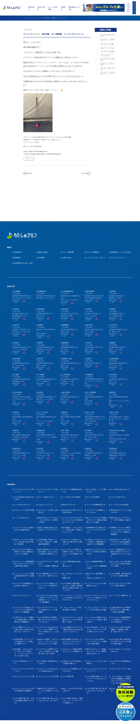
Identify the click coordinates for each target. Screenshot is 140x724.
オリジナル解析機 (52, 8)
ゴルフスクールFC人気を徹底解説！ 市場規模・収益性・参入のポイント (120, 594)
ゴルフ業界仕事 (67, 641)
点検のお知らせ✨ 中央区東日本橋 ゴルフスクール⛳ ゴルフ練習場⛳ (107, 89)
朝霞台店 (114, 413)
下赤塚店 (41, 339)
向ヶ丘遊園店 (91, 357)
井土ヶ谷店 (90, 377)
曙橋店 (113, 307)
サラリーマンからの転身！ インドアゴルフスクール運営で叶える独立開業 (97, 606)
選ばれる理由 (41, 8)
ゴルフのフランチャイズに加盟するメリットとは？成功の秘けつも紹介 (72, 584)
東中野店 (17, 323)
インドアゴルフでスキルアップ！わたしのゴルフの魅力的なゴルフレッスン (72, 485)
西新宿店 (65, 307)
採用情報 (17, 222)
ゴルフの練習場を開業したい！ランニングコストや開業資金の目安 (97, 529)
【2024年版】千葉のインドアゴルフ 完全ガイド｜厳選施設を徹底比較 (47, 507)
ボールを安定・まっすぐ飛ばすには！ (97, 455)
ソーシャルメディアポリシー (97, 222)
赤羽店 (89, 274)
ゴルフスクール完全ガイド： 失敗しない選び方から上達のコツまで (72, 507)
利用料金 (63, 8)
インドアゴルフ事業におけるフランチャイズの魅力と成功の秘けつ (97, 584)
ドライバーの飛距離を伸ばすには (72, 455)
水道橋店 (17, 256)
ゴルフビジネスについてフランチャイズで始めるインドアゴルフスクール (97, 562)
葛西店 (40, 290)
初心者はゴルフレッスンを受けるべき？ (121, 476)
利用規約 (94, 720)
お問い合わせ (67, 222)
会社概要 (41, 222)
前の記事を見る (34, 175)
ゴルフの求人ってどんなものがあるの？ (121, 615)
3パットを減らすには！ (46, 462)
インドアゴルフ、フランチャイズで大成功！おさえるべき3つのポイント (72, 562)
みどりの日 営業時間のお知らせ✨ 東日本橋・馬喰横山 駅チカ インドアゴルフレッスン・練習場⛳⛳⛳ (107, 100)
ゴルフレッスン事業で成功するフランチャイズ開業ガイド (72, 615)
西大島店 (90, 290)
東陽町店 (65, 290)
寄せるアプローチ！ (69, 469)
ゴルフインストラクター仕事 (24, 641)
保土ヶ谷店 (115, 377)
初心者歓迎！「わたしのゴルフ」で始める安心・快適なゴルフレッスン (72, 494)
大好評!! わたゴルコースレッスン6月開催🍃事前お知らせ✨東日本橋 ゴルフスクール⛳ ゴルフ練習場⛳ (107, 132)
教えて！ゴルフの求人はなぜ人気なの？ (72, 654)
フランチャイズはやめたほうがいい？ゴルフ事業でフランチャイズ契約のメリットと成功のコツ (48, 595)
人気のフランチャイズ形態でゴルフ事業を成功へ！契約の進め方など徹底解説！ (24, 584)
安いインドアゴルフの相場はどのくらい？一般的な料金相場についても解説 (97, 485)
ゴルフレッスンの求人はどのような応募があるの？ (48, 635)
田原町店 (41, 274)
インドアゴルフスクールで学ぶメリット (24, 455)
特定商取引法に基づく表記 (23, 228)
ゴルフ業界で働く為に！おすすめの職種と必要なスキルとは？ (24, 665)
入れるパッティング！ (46, 469)
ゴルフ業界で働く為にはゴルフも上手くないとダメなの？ (48, 664)
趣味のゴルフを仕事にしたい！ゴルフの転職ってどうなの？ (48, 655)
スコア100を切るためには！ (121, 454)
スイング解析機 (67, 217)
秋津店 (40, 357)
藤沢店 (16, 395)
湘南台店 (41, 395)
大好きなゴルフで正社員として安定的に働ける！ (72, 627)
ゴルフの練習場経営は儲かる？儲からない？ (71, 528)
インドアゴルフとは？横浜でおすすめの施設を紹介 (24, 493)
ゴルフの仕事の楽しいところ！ (23, 627)
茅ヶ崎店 (65, 395)
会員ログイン (134, 7)
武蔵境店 (90, 339)
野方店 (40, 323)
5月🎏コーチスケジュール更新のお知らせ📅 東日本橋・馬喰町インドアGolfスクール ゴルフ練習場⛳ (107, 122)
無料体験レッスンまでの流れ (121, 217)
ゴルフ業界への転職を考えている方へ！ (48, 627)
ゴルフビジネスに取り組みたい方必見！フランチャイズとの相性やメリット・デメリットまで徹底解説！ (48, 563)
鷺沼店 (113, 357)
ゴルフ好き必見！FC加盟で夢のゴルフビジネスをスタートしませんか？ (48, 584)
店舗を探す (31, 8)
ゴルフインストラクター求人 (121, 633)
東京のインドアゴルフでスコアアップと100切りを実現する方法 (97, 516)
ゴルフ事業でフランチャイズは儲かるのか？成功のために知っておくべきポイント (24, 594)
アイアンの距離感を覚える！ (97, 469)
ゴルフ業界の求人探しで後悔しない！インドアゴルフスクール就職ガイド (72, 665)
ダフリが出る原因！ (94, 462)
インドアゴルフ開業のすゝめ (121, 560)
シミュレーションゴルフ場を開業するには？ (97, 549)
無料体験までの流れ (74, 8)
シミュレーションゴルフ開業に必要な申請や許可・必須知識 (24, 540)
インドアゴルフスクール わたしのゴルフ (32, 17)
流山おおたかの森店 (118, 395)
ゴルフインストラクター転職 (48, 641)
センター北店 (43, 377)
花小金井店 (18, 357)
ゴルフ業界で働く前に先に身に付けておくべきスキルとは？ (97, 655)
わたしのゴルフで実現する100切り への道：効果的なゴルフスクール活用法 (24, 516)
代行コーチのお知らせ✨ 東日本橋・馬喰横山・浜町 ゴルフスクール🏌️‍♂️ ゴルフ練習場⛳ (107, 59)
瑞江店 (16, 290)
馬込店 (16, 307)
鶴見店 (64, 377)
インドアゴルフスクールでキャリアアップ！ (97, 635)
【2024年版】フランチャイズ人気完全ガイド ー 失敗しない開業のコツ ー (24, 606)
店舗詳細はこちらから (34, 160)
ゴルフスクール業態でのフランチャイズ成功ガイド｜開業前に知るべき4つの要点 (48, 616)
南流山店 (17, 413)
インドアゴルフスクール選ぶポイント (48, 455)
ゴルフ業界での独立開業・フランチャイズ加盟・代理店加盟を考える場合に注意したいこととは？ (72, 551)
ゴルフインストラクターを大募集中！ (97, 627)
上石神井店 (66, 339)
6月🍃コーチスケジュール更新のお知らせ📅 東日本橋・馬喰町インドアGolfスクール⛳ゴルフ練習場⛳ (107, 38)
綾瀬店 (113, 274)
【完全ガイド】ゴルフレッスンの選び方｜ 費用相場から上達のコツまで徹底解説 (97, 507)
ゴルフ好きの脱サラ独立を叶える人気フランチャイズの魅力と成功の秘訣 (121, 606)
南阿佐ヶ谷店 (67, 323)
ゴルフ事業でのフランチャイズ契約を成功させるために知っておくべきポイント (72, 594)
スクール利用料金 (93, 217)
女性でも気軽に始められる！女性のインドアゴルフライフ (48, 493)
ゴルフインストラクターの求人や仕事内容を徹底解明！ (24, 654)
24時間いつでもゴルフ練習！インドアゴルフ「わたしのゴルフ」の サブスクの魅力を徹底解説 (121, 495)
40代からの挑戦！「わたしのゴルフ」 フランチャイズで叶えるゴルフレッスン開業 (48, 606)
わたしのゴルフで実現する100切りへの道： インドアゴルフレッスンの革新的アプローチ (72, 517)
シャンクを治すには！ (22, 482)
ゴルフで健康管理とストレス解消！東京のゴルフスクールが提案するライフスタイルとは (121, 517)
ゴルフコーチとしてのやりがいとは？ (24, 635)
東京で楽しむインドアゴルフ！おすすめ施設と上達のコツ (121, 485)
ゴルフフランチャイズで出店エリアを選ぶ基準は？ (121, 549)
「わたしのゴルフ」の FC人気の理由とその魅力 (72, 573)
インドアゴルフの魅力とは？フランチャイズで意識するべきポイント (48, 550)
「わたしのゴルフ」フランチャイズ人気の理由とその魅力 (97, 573)
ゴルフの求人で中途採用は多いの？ (121, 627)
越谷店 (89, 413)
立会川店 (114, 290)
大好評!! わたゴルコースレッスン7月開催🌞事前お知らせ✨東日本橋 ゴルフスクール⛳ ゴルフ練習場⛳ (107, 48)
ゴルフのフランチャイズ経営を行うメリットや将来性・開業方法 (48, 528)
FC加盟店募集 (128, 8)
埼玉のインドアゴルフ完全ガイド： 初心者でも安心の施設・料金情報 (24, 507)
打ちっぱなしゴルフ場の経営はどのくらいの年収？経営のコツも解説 (121, 528)
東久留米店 (66, 357)
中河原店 (114, 339)
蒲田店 (40, 307)
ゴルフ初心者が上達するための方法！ (24, 463)
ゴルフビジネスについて (22, 560)
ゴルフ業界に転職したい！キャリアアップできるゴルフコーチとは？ (97, 643)
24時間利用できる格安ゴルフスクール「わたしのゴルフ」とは (97, 494)
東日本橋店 (90, 256)
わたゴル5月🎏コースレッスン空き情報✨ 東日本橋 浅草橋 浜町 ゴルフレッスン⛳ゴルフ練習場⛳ (107, 111)
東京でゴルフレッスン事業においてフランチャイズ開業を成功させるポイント (97, 616)
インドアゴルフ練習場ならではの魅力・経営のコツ (24, 549)
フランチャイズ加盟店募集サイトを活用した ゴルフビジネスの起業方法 (121, 584)
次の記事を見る (79, 175)
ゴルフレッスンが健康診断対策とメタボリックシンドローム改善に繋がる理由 (24, 528)
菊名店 (16, 377)
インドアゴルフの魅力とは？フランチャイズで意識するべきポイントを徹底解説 (24, 574)
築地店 (113, 256)
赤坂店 (16, 274)
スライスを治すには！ (118, 462)
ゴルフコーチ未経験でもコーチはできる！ (72, 635)
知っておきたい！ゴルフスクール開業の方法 (72, 540)
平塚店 (89, 395)
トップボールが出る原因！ (71, 462)
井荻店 (89, 323)
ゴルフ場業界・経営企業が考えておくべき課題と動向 (121, 539)
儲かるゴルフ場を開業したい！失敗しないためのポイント (96, 540)
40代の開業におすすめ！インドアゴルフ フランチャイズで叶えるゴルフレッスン (72, 606)
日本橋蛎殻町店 (67, 256)
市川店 (40, 413)
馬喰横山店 (42, 256)
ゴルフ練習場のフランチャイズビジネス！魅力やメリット (48, 539)
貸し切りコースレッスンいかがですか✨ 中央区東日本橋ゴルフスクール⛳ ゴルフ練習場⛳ (107, 69)
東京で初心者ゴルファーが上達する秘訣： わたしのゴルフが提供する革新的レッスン (48, 516)
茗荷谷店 (65, 274)
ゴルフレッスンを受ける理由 (24, 475)
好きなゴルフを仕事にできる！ (120, 654)
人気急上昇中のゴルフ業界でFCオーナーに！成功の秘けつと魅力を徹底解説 (121, 574)
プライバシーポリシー (118, 222)
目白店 (89, 307)
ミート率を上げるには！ (22, 469)
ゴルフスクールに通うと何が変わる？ (48, 476)
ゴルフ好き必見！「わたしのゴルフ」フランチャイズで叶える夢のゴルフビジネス (97, 594)
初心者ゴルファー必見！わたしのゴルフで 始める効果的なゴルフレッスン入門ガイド (121, 507)
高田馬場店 (115, 323)
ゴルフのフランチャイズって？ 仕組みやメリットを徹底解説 (47, 574)
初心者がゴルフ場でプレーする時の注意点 (72, 476)
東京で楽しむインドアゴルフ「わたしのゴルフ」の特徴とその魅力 (48, 485)
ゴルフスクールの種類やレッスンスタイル (97, 476)
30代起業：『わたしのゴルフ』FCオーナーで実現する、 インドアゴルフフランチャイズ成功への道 (23, 617)
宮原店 (64, 413)
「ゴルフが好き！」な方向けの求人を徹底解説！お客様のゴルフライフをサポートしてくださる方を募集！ (121, 644)
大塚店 (16, 339)
